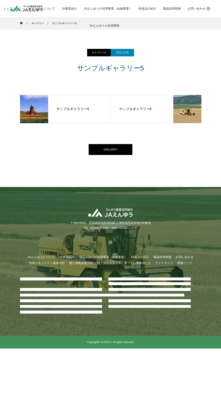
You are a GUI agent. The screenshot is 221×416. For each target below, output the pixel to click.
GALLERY (110, 150)
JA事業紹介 (69, 8)
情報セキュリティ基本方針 (47, 265)
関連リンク (184, 265)
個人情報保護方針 (81, 265)
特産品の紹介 (147, 8)
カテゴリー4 (99, 52)
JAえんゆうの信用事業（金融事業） (108, 8)
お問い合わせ (196, 8)
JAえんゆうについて (41, 259)
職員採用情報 (172, 8)
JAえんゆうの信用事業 (104, 25)
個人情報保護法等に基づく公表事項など (124, 265)
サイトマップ (164, 265)
